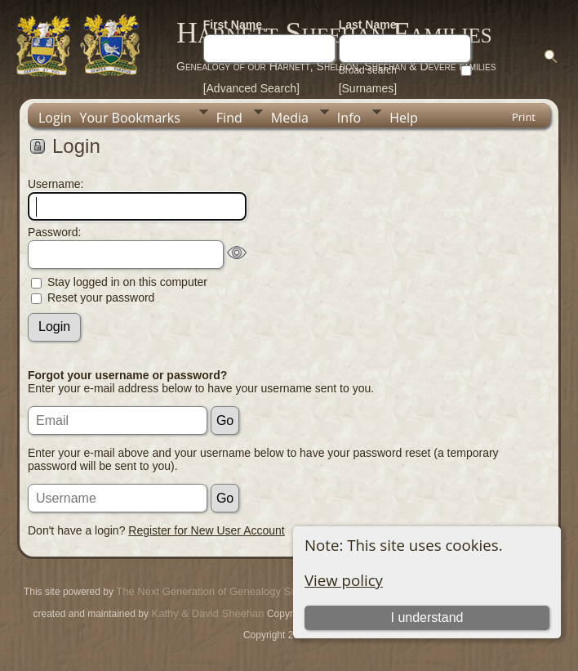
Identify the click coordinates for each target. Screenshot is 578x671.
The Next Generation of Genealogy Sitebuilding (227, 591)
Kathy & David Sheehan (207, 613)
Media (290, 118)
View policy (344, 580)
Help (403, 118)
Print (524, 117)
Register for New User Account (206, 530)
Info (349, 118)
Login (55, 118)
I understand (426, 617)
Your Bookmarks (130, 118)
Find (229, 118)
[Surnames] (368, 88)
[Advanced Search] (251, 88)
